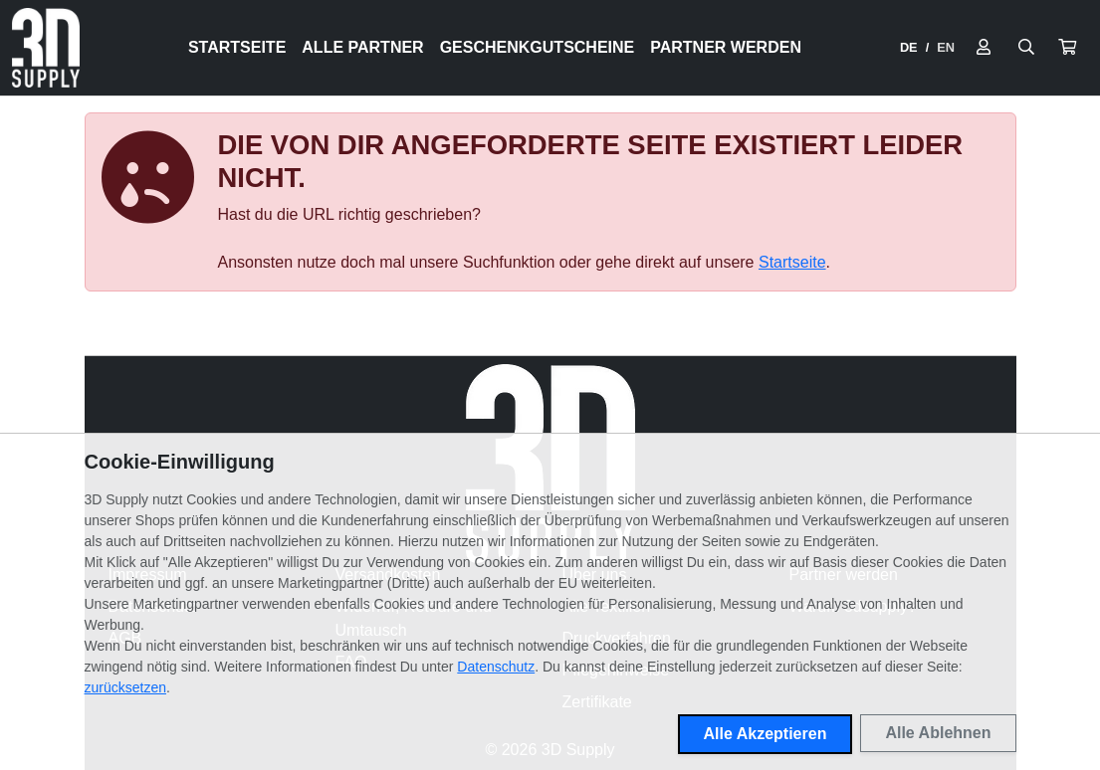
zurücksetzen (125, 687)
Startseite (237, 47)
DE (909, 47)
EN (946, 47)
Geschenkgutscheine (537, 47)
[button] (1067, 48)
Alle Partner (362, 47)
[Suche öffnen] (1026, 48)
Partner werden (725, 47)
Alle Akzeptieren (765, 733)
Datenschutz (496, 666)
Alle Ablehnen (937, 732)
